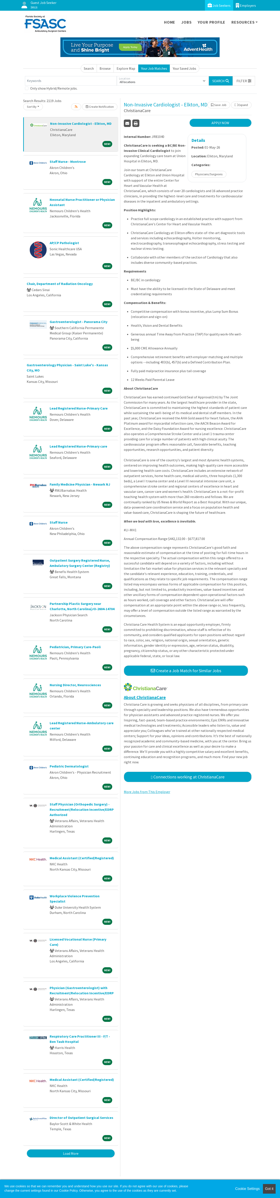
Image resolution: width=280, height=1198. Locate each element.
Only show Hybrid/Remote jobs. (53, 88)
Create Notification (100, 107)
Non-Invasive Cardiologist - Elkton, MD (81, 123)
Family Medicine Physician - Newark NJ (80, 484)
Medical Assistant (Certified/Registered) (82, 858)
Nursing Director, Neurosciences (75, 685)
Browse (105, 68)
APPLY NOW (220, 123)
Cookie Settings (247, 1189)
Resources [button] (242, 22)
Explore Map (126, 68)
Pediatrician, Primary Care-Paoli (75, 647)
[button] (244, 81)
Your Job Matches (154, 68)
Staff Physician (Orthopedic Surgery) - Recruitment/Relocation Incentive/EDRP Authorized (82, 809)
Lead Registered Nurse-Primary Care (79, 408)
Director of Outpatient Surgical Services (81, 1117)
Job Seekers (219, 5)
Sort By (32, 107)
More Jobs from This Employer (147, 792)
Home (169, 22)
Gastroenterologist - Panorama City (78, 321)
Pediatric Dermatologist (69, 766)
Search (89, 68)
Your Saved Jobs (184, 68)
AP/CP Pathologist (64, 243)
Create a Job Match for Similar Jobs (186, 670)
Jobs (186, 22)
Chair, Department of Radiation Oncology (60, 283)
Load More (71, 1153)
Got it (269, 1189)
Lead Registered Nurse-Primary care (78, 446)
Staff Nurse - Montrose (68, 161)
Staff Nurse (59, 522)
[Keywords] (71, 81)
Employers (246, 5)
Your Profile (212, 22)
